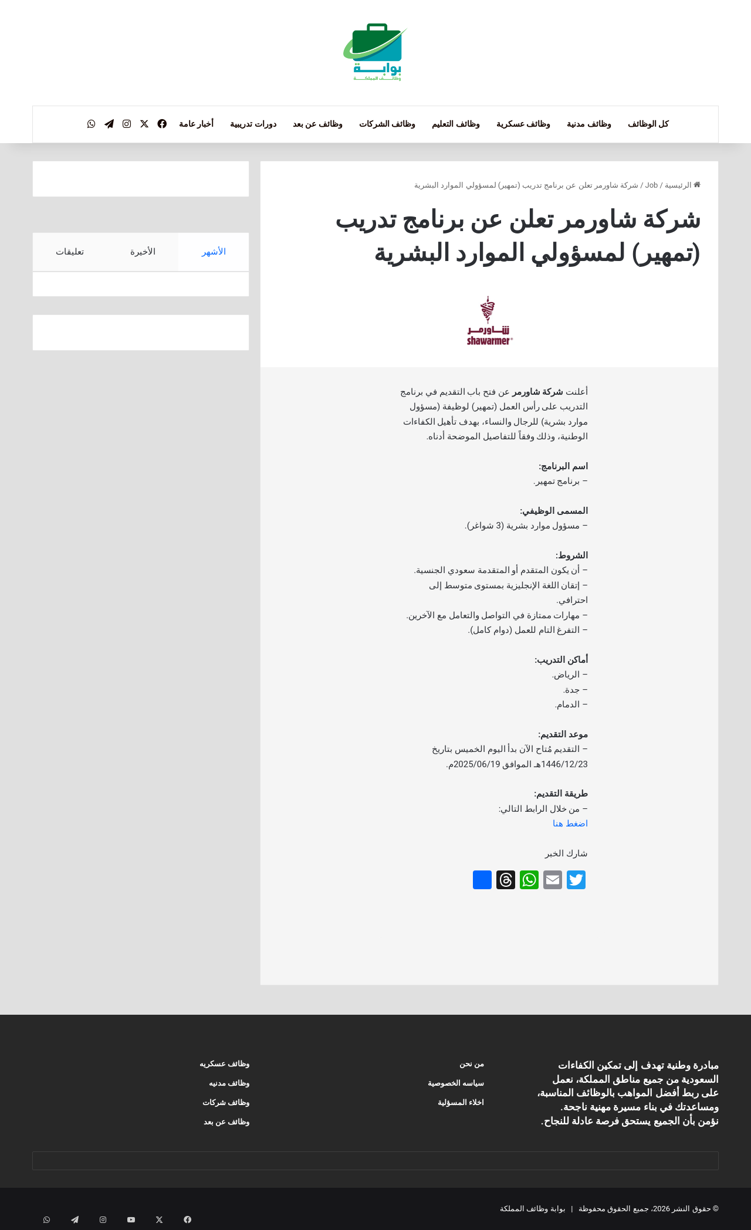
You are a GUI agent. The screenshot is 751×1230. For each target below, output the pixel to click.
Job (651, 185)
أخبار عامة (196, 123)
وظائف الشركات (387, 123)
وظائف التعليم (455, 123)
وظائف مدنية (589, 123)
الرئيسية (683, 185)
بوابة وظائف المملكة (532, 1208)
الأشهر (214, 251)
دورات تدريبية (253, 123)
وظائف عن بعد (318, 123)
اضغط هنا (570, 823)
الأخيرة (142, 251)
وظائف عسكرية (523, 123)
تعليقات (70, 251)
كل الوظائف (648, 123)
